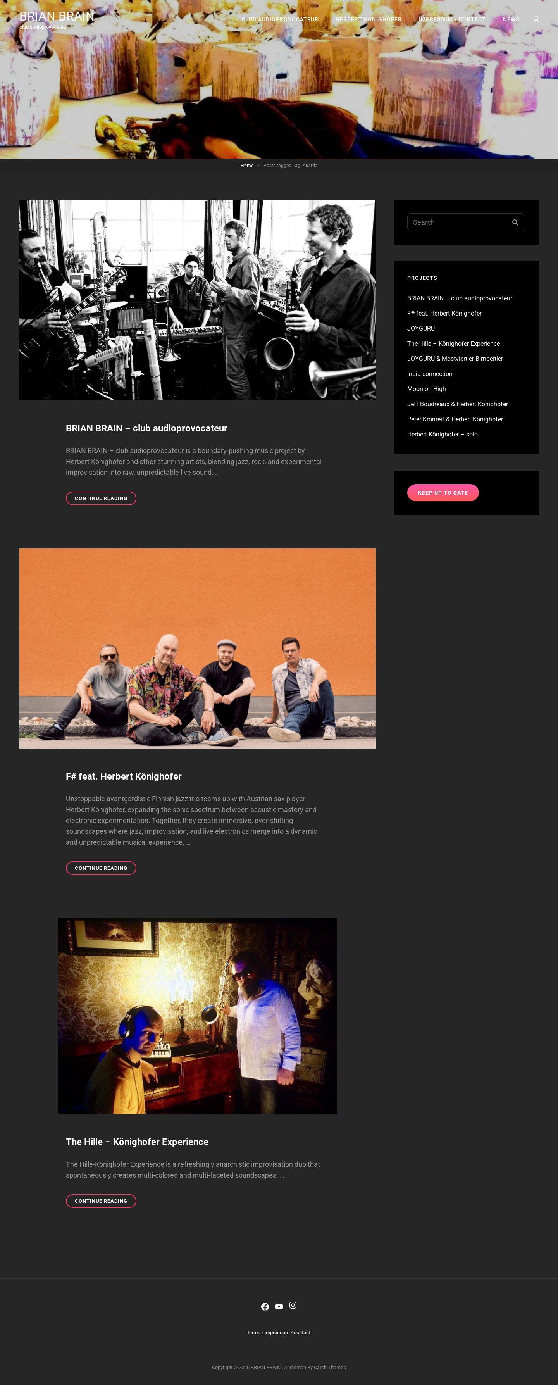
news (511, 19)
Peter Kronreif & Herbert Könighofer (455, 419)
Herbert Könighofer (369, 19)
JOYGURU (421, 328)
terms (254, 1332)
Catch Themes (330, 1367)
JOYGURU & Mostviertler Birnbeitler (455, 358)
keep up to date (443, 493)
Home (247, 165)
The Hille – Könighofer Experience (137, 1142)
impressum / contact (452, 19)
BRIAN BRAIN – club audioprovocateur (146, 428)
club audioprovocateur (280, 19)
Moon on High (426, 389)
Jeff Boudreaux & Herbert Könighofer (457, 404)
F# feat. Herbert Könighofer (124, 776)
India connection (430, 374)
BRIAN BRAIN (57, 16)
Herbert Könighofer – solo (442, 434)
